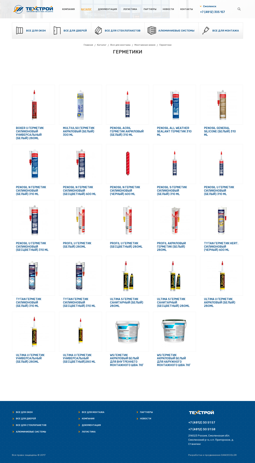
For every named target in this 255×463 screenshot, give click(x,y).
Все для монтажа (225, 30)
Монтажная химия (144, 44)
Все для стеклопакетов (122, 30)
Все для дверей (75, 30)
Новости (168, 9)
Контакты (186, 9)
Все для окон (36, 30)
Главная (88, 44)
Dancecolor (229, 455)
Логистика (130, 9)
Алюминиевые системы (176, 30)
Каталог (86, 9)
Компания (68, 9)
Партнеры (150, 9)
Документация (107, 9)
